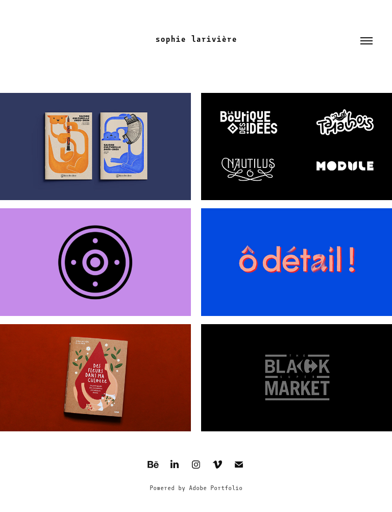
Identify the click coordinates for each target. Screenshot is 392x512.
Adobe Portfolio (215, 488)
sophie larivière (196, 39)
